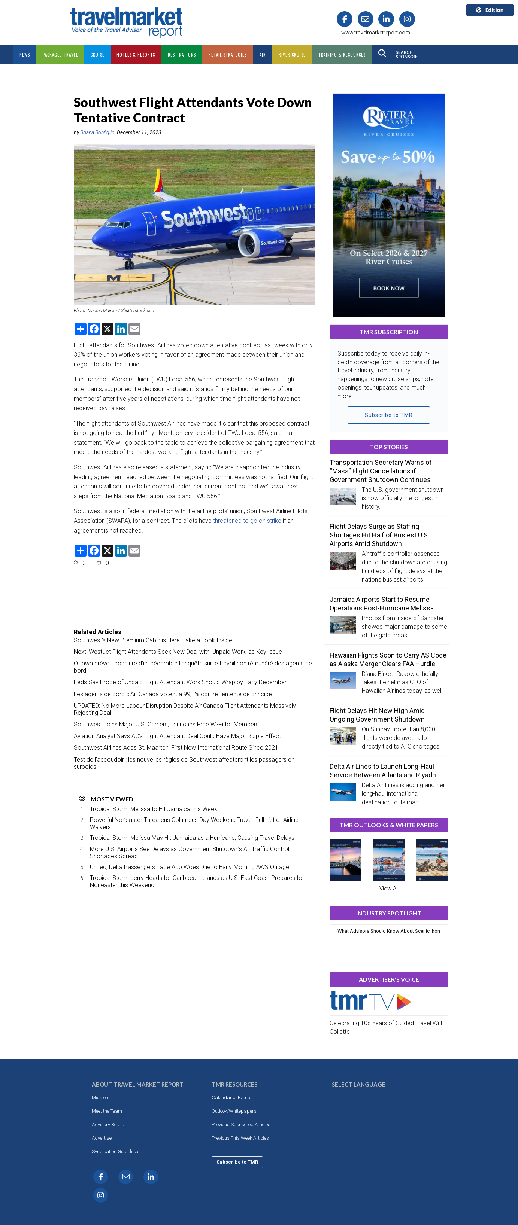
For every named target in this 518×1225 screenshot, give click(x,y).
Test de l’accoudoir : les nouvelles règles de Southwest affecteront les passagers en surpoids (184, 763)
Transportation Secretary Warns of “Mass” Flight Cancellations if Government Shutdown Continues (381, 471)
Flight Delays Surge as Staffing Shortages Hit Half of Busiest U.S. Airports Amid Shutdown (379, 535)
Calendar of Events (232, 1097)
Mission (100, 1097)
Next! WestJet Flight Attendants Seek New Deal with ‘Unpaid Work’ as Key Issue (178, 651)
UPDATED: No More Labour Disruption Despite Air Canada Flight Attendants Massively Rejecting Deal (185, 709)
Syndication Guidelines (116, 1151)
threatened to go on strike (247, 520)
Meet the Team (107, 1111)
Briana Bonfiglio (97, 132)
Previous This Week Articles (240, 1138)
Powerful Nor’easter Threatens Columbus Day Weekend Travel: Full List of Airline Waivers (194, 823)
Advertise (102, 1138)
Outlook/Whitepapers (234, 1111)
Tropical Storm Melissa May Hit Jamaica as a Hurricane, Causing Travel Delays (192, 837)
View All (389, 888)
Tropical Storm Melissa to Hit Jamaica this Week (153, 809)
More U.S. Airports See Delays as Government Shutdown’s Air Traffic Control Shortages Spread (189, 852)
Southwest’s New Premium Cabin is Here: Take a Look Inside (153, 640)
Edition (489, 9)
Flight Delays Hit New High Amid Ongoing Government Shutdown (377, 715)
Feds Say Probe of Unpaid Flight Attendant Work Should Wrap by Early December (180, 682)
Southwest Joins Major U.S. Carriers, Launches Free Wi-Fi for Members (166, 724)
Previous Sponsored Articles (241, 1124)
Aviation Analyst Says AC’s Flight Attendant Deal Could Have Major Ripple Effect (177, 736)
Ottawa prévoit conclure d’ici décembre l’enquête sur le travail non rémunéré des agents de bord (193, 667)
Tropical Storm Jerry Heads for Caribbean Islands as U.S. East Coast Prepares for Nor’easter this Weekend (197, 881)
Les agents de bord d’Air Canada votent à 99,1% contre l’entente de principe (173, 694)
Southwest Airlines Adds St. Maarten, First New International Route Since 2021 (176, 747)
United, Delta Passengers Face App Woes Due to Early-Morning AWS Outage (189, 867)
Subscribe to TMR (389, 415)
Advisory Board (108, 1124)
